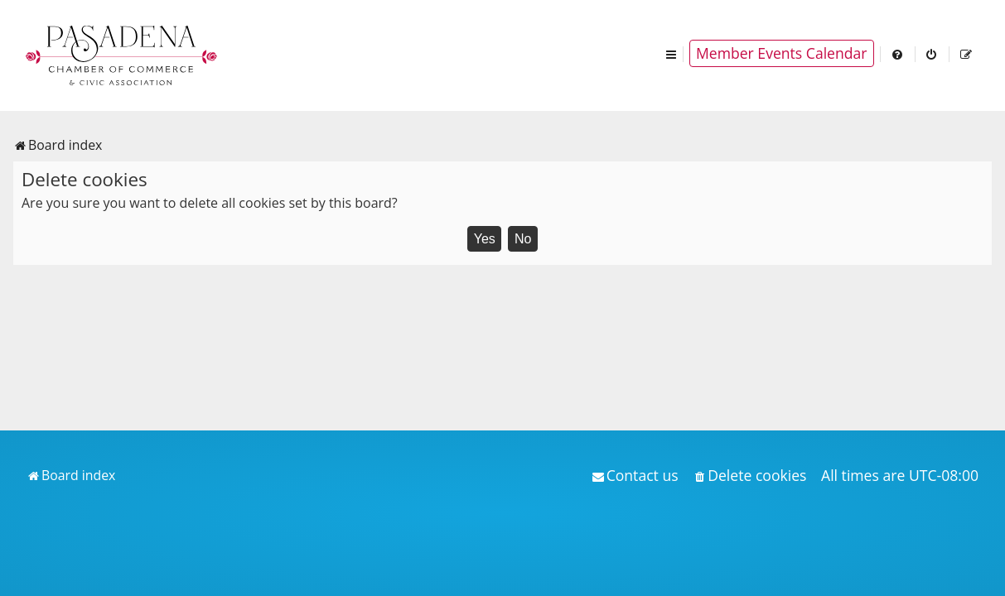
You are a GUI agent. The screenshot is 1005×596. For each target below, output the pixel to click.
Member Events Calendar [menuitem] (781, 53)
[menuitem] (898, 53)
